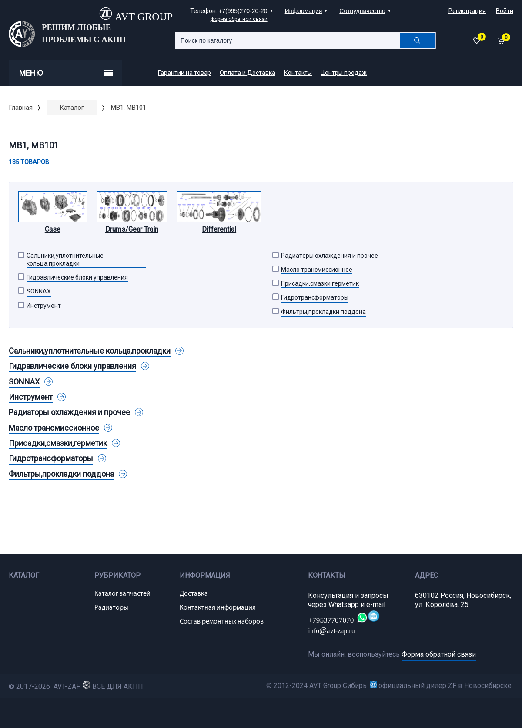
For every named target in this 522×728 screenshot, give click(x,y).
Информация (303, 10)
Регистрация (467, 10)
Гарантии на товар (184, 72)
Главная (21, 107)
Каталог (72, 107)
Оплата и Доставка (247, 72)
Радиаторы (111, 607)
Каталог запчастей (122, 593)
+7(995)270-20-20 (242, 10)
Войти (504, 10)
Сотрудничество (362, 10)
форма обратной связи (239, 19)
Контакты (298, 72)
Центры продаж (344, 72)
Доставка (194, 593)
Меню (66, 73)
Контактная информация (218, 607)
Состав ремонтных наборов (222, 621)
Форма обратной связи (439, 654)
